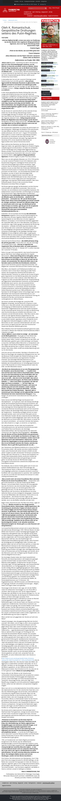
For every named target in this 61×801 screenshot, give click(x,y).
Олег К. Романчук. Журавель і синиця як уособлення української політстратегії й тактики (49, 115)
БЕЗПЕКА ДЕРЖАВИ (47, 66)
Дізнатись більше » (47, 135)
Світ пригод (36, 12)
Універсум (27, 12)
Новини (30, 16)
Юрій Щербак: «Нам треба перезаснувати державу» (49, 77)
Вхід (50, 8)
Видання (44, 12)
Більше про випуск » (47, 89)
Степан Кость (50, 81)
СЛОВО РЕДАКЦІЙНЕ (47, 62)
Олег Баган (53, 70)
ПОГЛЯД (44, 75)
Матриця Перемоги (52, 64)
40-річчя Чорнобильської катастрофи (48, 109)
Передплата (44, 1)
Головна (16, 1)
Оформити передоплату (45, 93)
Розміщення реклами (29, 1)
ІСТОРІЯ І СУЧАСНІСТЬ (47, 84)
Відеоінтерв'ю (53, 16)
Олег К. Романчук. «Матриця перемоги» (49, 132)
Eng (42, 4)
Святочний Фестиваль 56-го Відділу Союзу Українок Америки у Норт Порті (49, 122)
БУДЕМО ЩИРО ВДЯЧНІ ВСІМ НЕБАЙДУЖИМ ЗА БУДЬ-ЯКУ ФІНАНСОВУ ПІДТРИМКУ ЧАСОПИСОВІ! (49, 104)
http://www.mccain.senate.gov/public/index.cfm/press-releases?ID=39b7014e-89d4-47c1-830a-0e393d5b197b (18, 659)
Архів (50, 12)
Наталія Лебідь (51, 75)
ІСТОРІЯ (44, 81)
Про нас (21, 1)
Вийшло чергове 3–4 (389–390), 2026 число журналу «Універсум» (50, 128)
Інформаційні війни (40, 16)
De (45, 4)
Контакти (38, 1)
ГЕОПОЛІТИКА (45, 70)
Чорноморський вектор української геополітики (48, 72)
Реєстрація (55, 8)
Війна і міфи (50, 68)
